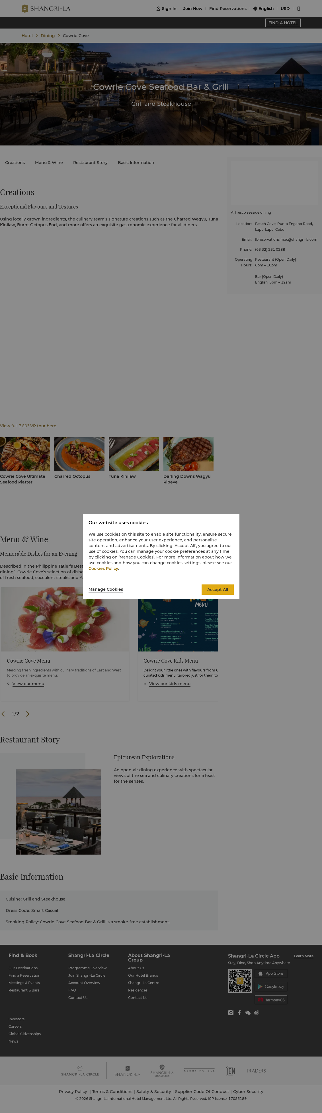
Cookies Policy (103, 568)
